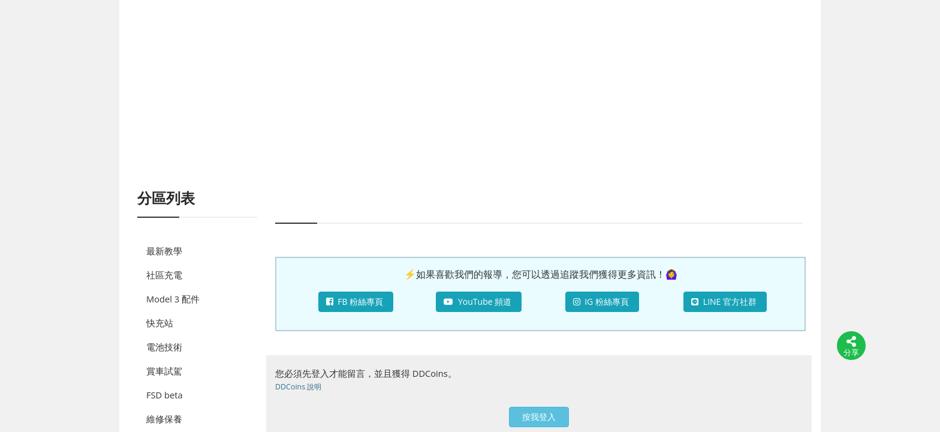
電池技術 (164, 347)
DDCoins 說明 (298, 387)
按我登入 (539, 416)
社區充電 (164, 275)
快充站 (159, 323)
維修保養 (164, 419)
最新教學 (164, 251)
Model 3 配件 (173, 299)
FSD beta (164, 395)
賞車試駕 (164, 371)
